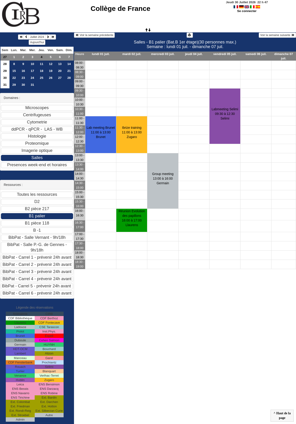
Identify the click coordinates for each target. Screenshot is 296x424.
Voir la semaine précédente (94, 35)
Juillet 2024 (37, 37)
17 (32, 71)
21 (69, 71)
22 (14, 78)
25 (41, 78)
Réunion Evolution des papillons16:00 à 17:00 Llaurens (132, 218)
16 (23, 71)
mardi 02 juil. (131, 54)
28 (5, 64)
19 (50, 71)
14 (69, 64)
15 (14, 71)
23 (23, 78)
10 (32, 64)
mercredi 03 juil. (163, 54)
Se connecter (247, 11)
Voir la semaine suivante (277, 35)
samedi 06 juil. (255, 54)
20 (60, 71)
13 (60, 64)
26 (50, 78)
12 (50, 64)
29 (5, 71)
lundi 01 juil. (101, 54)
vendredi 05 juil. (225, 54)
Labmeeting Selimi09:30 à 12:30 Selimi (225, 113)
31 (5, 84)
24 (32, 78)
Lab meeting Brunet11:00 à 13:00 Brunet (100, 132)
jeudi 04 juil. (194, 54)
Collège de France (120, 8)
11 (41, 64)
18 (41, 71)
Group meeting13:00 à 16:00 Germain (163, 178)
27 (5, 57)
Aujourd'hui (37, 42)
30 (5, 78)
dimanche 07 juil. (283, 56)
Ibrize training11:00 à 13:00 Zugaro (132, 132)
